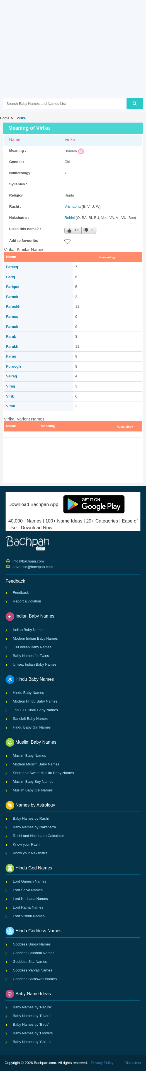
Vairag (11, 376)
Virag (10, 386)
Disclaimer (133, 1063)
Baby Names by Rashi (31, 818)
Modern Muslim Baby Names (36, 764)
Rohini (69, 218)
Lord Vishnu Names (29, 916)
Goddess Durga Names (32, 944)
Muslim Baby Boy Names (33, 781)
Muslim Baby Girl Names (33, 790)
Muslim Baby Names (29, 755)
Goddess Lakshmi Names (33, 953)
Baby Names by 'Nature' (32, 1007)
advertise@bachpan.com (13, 566)
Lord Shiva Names (28, 890)
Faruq (11, 356)
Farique (12, 287)
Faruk (11, 336)
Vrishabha (72, 206)
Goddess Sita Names (30, 961)
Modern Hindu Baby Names (35, 701)
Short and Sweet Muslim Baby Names (43, 773)
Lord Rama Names (28, 907)
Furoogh (13, 366)
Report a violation (27, 601)
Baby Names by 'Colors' (32, 1042)
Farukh (12, 346)
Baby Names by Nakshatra (34, 827)
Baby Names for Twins (31, 656)
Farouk (12, 327)
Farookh (13, 306)
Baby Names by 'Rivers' (32, 1016)
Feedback (21, 592)
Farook (12, 297)
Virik (10, 396)
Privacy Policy (102, 1063)
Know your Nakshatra (30, 853)
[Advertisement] (74, 57)
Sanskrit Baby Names (30, 719)
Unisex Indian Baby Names (35, 664)
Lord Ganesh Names (29, 881)
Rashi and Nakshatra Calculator (38, 836)
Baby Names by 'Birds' (31, 1024)
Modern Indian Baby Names (35, 638)
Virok (10, 406)
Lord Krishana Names (30, 899)
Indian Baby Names (28, 630)
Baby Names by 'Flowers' (33, 1033)
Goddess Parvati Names (32, 970)
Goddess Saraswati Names (35, 979)
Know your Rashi (26, 844)
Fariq (10, 277)
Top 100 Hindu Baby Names (35, 710)
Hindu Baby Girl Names (32, 727)
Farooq (12, 317)
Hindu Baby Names (28, 693)
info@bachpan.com (13, 560)
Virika (20, 118)
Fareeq (12, 267)
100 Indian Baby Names (32, 647)
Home (4, 118)
